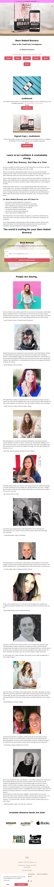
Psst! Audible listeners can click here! (33, 103)
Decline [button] (8, 884)
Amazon (8, 58)
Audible (27, 58)
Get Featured (31, 874)
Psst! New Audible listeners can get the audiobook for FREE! (27, 54)
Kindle (18, 58)
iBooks (46, 58)
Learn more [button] (6, 880)
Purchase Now (27, 108)
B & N (27, 64)
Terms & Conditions (42, 874)
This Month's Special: (27, 1)
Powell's (36, 58)
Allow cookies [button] (21, 884)
